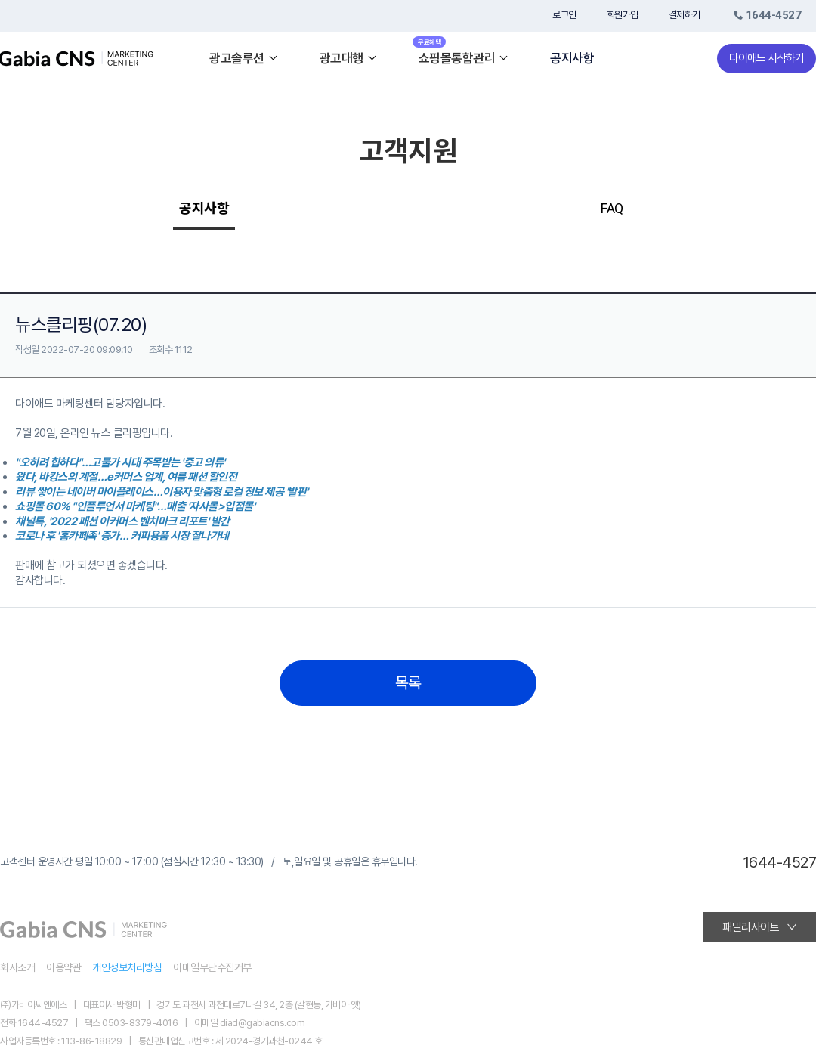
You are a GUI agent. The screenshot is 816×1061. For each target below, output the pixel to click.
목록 (408, 683)
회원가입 (622, 14)
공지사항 (572, 58)
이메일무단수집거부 (212, 967)
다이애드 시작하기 (766, 58)
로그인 (564, 14)
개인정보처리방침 (127, 967)
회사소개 (17, 967)
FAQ (612, 208)
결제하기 (684, 14)
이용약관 (63, 967)
